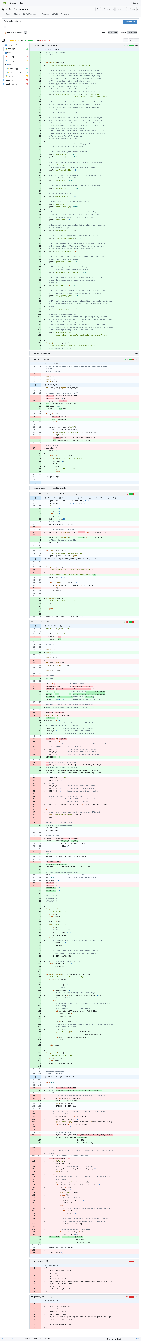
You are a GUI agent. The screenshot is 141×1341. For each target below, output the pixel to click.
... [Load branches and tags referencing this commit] (5, 27)
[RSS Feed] (98, 9)
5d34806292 (113, 33)
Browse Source (130, 22)
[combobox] (125, 40)
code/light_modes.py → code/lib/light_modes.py (55, 494)
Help (21, 3)
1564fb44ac (132, 33)
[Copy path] (57, 45)
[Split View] (131, 40)
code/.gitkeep (40, 353)
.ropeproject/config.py (44, 45)
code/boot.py (40, 359)
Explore (13, 3)
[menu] (136, 40)
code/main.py (40, 622)
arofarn (9, 9)
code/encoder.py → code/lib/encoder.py (51, 488)
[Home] (4, 3)
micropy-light (22, 9)
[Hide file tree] (3, 40)
